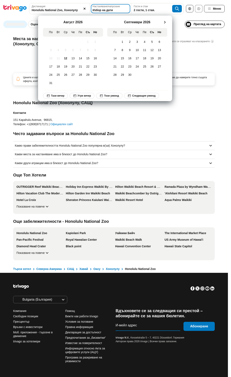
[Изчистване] (84, 8)
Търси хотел (22, 269)
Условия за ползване (79, 321)
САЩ (70, 269)
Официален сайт (61, 124)
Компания (19, 311)
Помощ (70, 311)
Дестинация (38, 6)
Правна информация (79, 327)
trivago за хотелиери (26, 341)
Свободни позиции (25, 316)
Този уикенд (109, 96)
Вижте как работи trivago (81, 316)
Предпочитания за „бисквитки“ (86, 337)
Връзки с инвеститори (28, 327)
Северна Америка (49, 269)
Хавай (83, 269)
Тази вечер (55, 96)
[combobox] (59, 8)
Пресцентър (21, 321)
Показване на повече (33, 206)
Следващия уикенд (142, 96)
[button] (59, 8)
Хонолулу (113, 269)
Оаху (96, 269)
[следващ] (164, 22)
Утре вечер (82, 96)
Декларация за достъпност (83, 332)
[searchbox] (59, 10)
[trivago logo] (15, 9)
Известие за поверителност (83, 343)
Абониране (199, 326)
